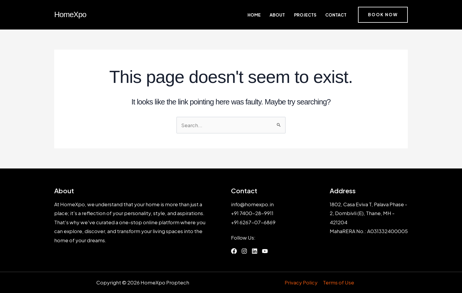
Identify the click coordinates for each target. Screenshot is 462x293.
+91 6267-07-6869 (253, 222)
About (285, 14)
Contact (336, 14)
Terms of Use (338, 282)
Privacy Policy (301, 282)
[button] (383, 15)
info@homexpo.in (252, 204)
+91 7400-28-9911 (252, 213)
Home (266, 14)
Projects (309, 14)
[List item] (234, 251)
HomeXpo (70, 14)
